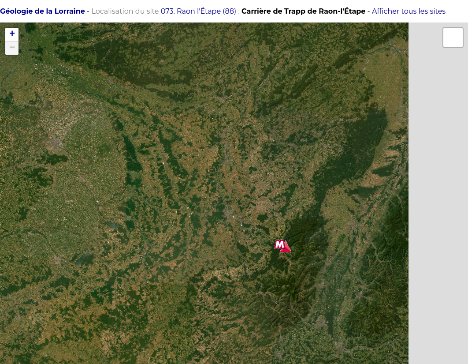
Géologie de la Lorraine (42, 11)
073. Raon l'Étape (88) (199, 11)
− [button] (12, 48)
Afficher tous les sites (409, 11)
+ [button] (12, 34)
